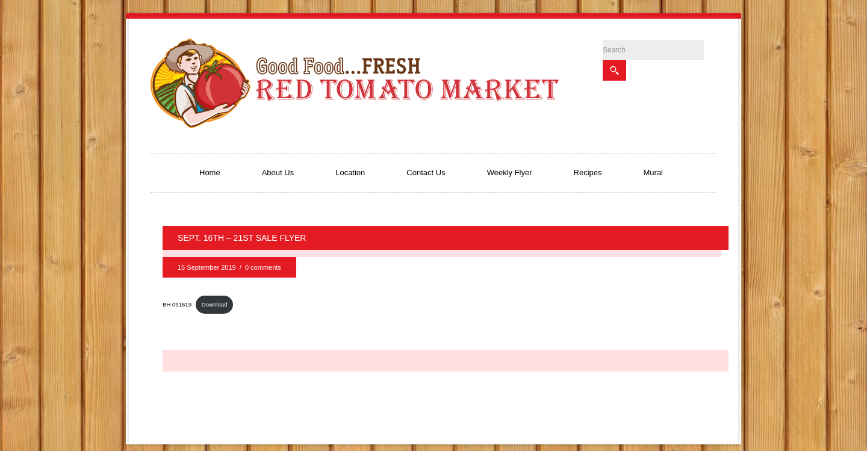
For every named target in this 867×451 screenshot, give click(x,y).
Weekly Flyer (509, 172)
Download (215, 304)
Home (209, 172)
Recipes (588, 172)
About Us (278, 172)
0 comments (263, 267)
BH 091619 (177, 304)
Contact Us (425, 172)
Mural (653, 172)
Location (350, 172)
